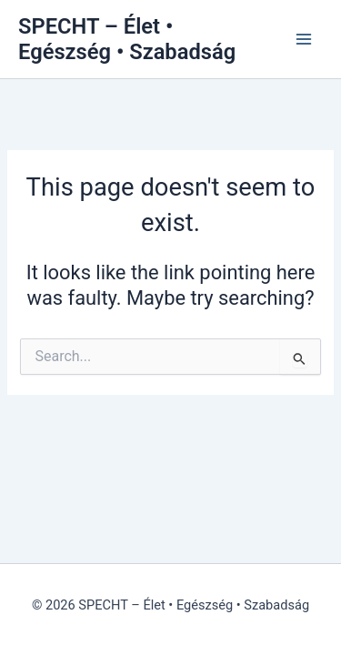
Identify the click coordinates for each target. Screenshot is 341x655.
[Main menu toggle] (304, 39)
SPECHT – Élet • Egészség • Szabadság (127, 39)
